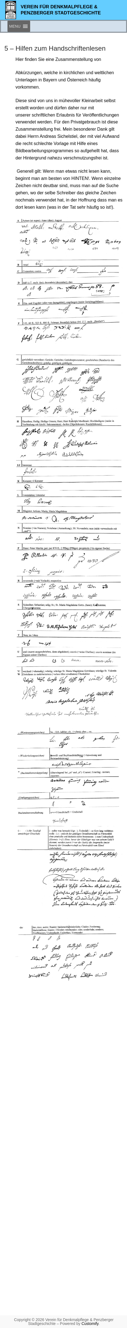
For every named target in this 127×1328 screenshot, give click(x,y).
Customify (89, 1323)
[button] (14, 26)
